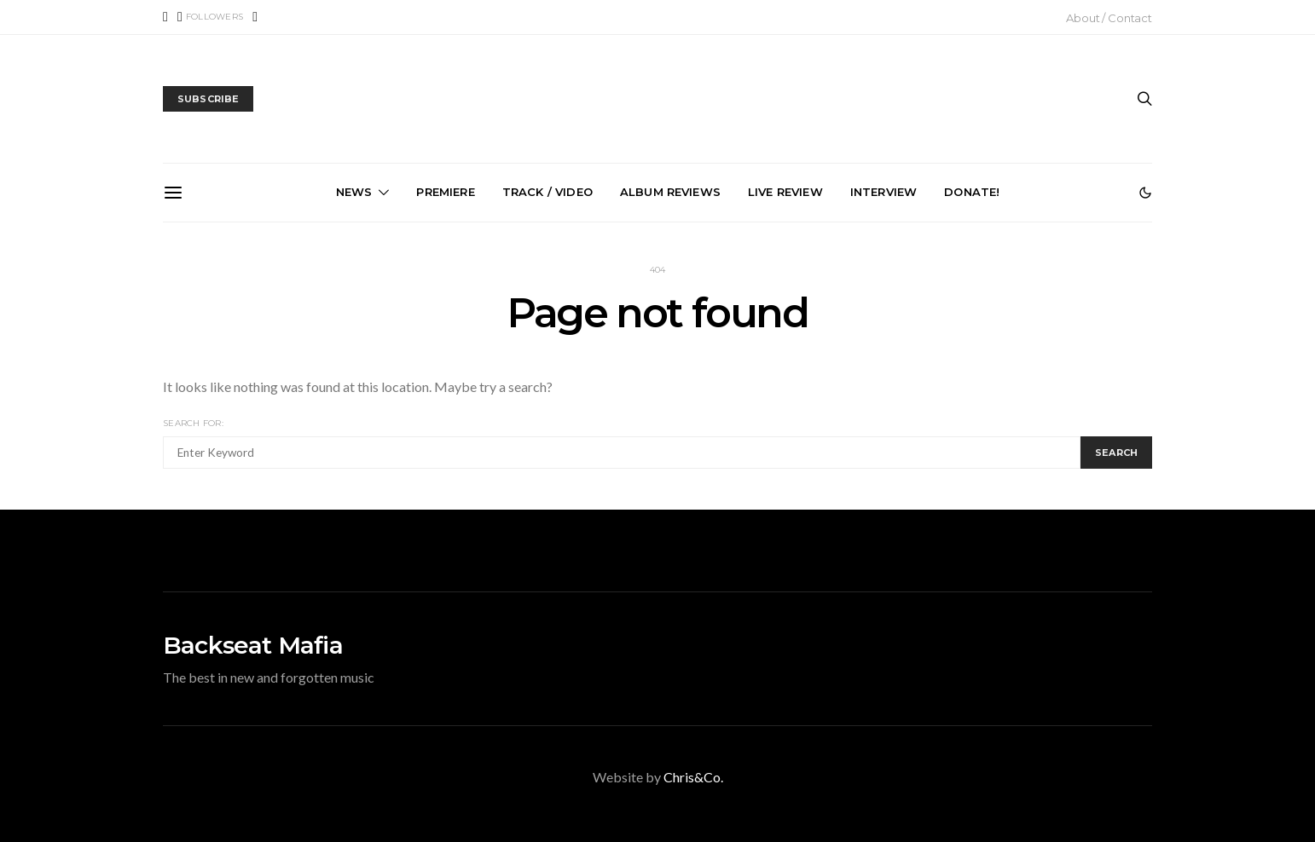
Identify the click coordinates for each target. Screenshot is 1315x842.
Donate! (971, 192)
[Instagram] (255, 17)
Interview (883, 192)
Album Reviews (670, 192)
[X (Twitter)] (210, 17)
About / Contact (1109, 18)
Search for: (193, 423)
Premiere (445, 192)
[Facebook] (165, 17)
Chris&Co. (693, 777)
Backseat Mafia (253, 645)
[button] (1145, 192)
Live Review (785, 192)
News (354, 192)
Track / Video (547, 192)
